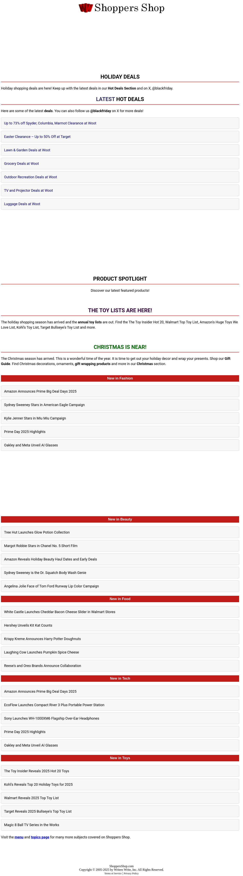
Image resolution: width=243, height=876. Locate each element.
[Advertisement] (121, 41)
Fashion (126, 378)
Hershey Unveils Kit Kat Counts (28, 625)
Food (126, 599)
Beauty (126, 519)
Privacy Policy (131, 873)
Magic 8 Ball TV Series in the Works (31, 825)
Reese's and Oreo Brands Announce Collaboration (42, 666)
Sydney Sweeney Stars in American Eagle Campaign (44, 405)
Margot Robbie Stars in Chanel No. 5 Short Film (40, 546)
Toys (126, 758)
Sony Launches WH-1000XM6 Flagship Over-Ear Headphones (51, 718)
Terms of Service (113, 873)
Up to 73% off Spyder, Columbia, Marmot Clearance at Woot (50, 123)
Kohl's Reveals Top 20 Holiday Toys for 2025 (38, 784)
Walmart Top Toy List (181, 322)
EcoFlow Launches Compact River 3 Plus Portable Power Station (54, 705)
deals (48, 111)
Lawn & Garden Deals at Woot (27, 150)
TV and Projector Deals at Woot (28, 190)
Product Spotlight (120, 279)
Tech (126, 678)
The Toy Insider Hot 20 (146, 322)
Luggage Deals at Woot (22, 204)
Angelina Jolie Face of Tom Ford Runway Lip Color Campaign (51, 586)
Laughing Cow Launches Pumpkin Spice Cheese (41, 652)
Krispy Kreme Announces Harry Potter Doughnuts (42, 639)
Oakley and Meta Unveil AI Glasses (31, 445)
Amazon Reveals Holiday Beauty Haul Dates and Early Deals (50, 559)
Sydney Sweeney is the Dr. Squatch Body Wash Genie (45, 573)
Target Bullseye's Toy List (59, 327)
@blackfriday (162, 88)
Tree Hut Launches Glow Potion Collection (37, 532)
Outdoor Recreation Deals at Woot (30, 177)
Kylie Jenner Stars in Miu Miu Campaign (35, 418)
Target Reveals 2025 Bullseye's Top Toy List (38, 811)
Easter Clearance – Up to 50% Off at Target (37, 137)
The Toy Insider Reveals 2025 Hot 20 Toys (36, 771)
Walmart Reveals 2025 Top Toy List (31, 798)
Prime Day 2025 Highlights (24, 432)
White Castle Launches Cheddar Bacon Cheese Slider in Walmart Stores (59, 612)
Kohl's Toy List (28, 327)
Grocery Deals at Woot (21, 163)
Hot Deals (130, 99)
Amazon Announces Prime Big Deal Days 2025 (40, 391)
